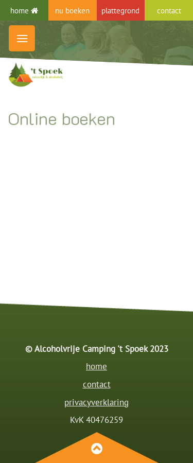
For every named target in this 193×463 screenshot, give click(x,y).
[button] (22, 38)
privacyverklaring (96, 402)
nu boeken (72, 10)
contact (97, 384)
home (24, 10)
